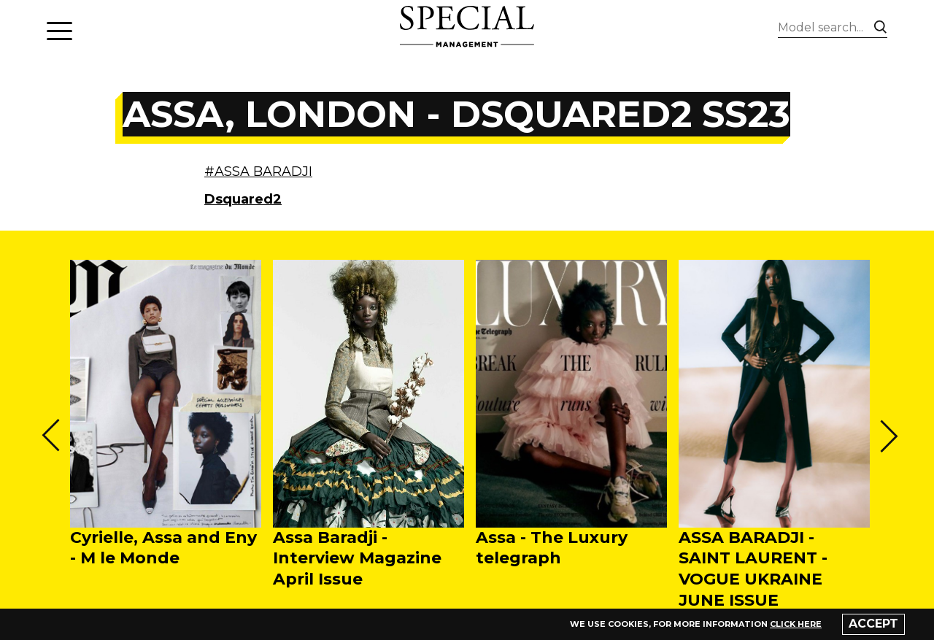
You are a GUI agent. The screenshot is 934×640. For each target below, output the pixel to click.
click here (796, 624)
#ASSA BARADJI (258, 171)
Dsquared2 (243, 199)
